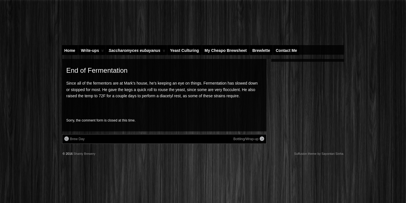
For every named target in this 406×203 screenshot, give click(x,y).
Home (69, 50)
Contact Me (286, 50)
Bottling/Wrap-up (248, 138)
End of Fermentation (96, 70)
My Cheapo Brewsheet (226, 50)
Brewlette (261, 50)
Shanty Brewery (85, 153)
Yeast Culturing (184, 50)
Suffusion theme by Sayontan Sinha (318, 153)
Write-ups (92, 51)
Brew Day (74, 138)
